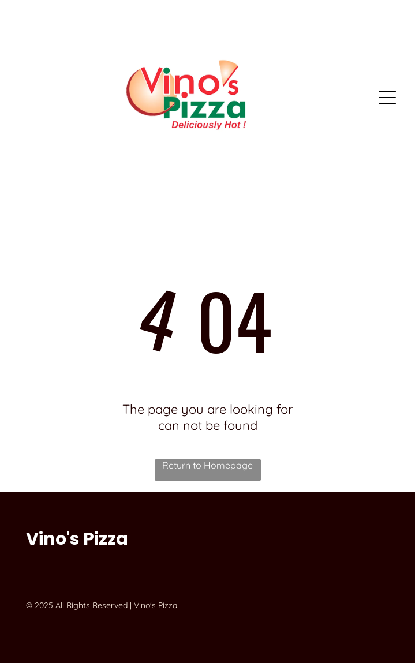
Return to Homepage (207, 465)
